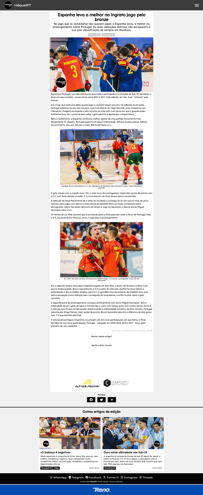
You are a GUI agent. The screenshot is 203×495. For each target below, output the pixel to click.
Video (56, 468)
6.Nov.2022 (94, 34)
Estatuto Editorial (116, 482)
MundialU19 (108, 34)
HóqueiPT (93, 482)
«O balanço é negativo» (55, 452)
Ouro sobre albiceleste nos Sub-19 (125, 452)
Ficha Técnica (103, 482)
